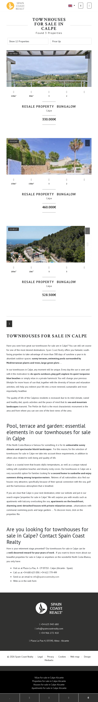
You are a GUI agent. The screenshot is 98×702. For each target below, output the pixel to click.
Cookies (62, 656)
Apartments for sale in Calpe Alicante (49, 688)
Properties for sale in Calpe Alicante (49, 681)
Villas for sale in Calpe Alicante (49, 677)
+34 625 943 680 (49, 624)
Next (87, 68)
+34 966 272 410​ (49, 632)
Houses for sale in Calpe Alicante (49, 684)
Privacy (50, 656)
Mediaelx (49, 660)
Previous (10, 68)
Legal (40, 656)
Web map (75, 656)
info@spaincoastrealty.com (46, 576)
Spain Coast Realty (55, 350)
